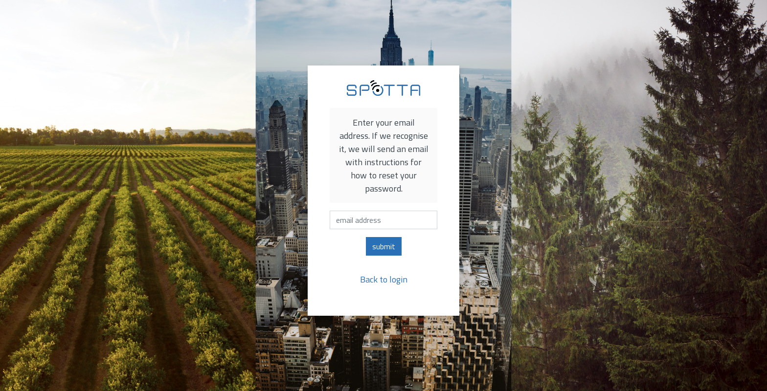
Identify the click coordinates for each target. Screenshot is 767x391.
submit (383, 246)
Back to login (383, 279)
